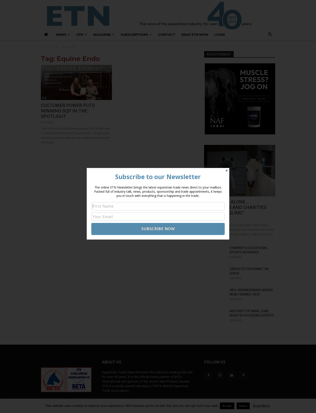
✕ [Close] (226, 170)
